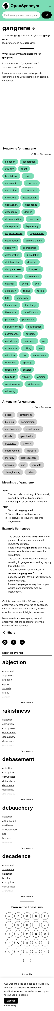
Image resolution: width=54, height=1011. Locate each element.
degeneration (37, 233)
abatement (8, 869)
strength (36, 465)
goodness (10, 443)
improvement (12, 450)
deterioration (12, 255)
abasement (8, 671)
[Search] (46, 15)
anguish (6, 688)
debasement (30, 197)
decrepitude (11, 226)
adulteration (29, 161)
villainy (26, 376)
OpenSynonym (25, 5)
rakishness (29, 341)
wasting (41, 376)
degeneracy (31, 226)
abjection (10, 161)
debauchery (11, 204)
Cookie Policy (10, 1006)
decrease (34, 219)
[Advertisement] (27, 116)
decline (28, 211)
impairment (11, 305)
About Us (27, 974)
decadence (31, 204)
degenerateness (13, 233)
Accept (11, 1002)
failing (40, 290)
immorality (22, 298)
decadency (11, 211)
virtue (30, 472)
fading (26, 290)
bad (4, 833)
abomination (9, 820)
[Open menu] (50, 5)
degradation (11, 240)
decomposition (13, 219)
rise (23, 465)
